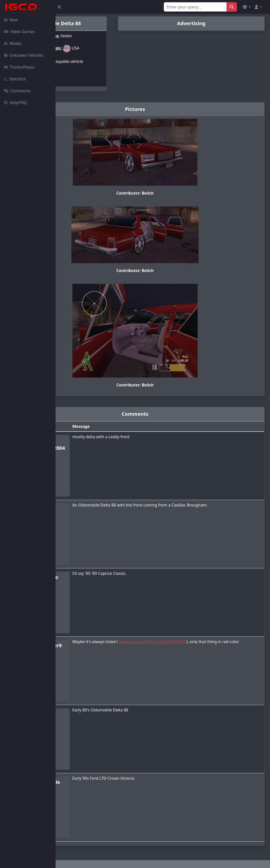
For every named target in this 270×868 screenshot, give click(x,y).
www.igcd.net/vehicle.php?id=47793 (205, 632)
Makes (12, 43)
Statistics (15, 79)
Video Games (19, 31)
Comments (17, 90)
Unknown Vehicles (23, 55)
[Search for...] (195, 7)
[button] (247, 7)
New (11, 19)
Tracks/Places (19, 67)
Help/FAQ (15, 102)
